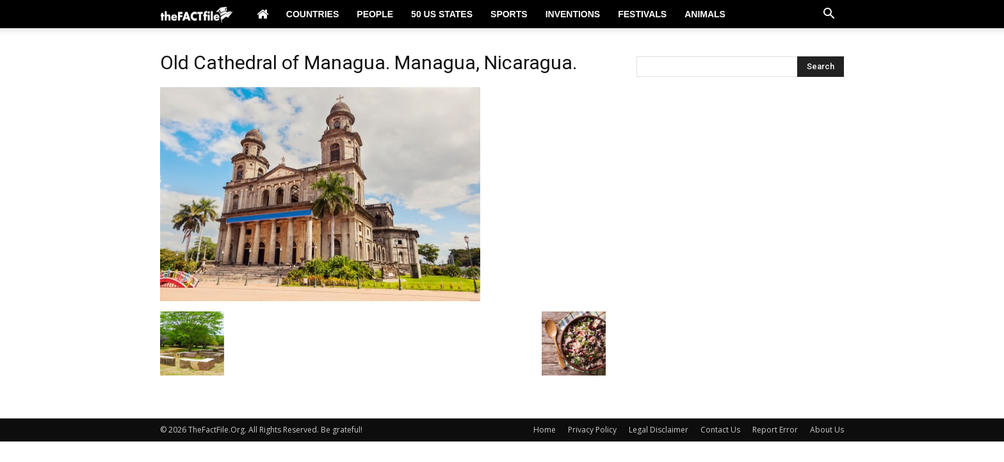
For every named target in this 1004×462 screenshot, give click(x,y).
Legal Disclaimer (658, 429)
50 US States (442, 14)
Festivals (642, 14)
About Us (827, 429)
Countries (312, 14)
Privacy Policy (592, 429)
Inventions (573, 14)
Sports (509, 14)
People (375, 14)
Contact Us (720, 429)
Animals (704, 14)
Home (544, 429)
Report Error (775, 429)
